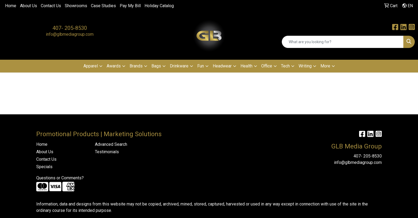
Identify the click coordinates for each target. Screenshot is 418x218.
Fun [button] (200, 65)
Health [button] (246, 65)
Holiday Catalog (159, 5)
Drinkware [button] (179, 65)
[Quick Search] (343, 42)
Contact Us (51, 5)
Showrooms (76, 5)
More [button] (325, 65)
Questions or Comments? (60, 177)
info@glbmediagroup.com (70, 34)
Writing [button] (305, 65)
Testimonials (107, 151)
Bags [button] (156, 65)
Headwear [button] (222, 65)
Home (10, 5)
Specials (44, 166)
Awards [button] (114, 65)
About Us (28, 5)
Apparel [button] (90, 65)
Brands (136, 65)
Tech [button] (285, 65)
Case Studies (103, 5)
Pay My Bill (130, 5)
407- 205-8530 (70, 28)
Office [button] (266, 65)
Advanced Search (111, 144)
